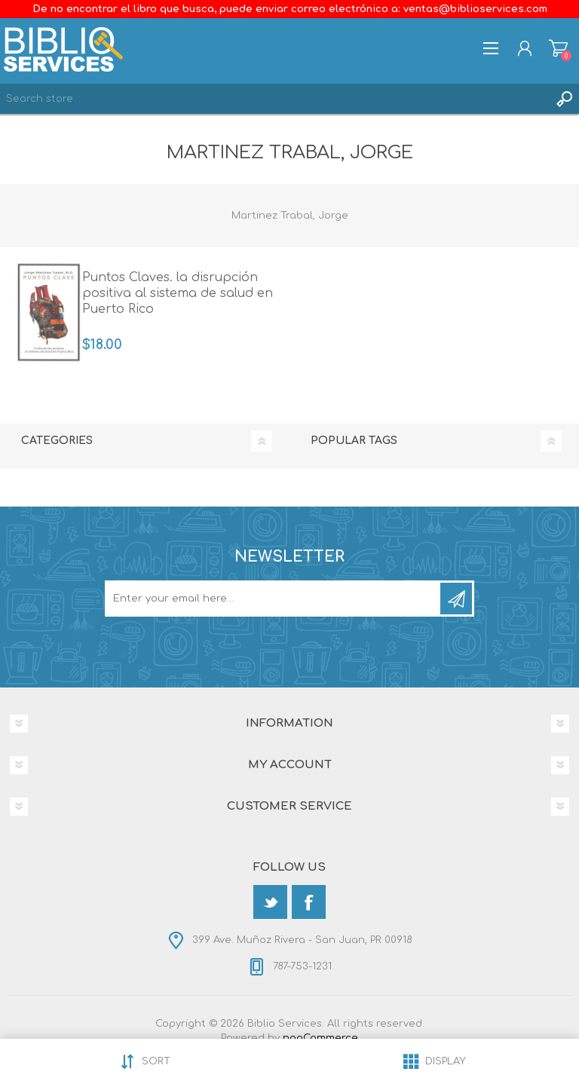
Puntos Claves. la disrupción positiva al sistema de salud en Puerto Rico (177, 293)
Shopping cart (558, 48)
